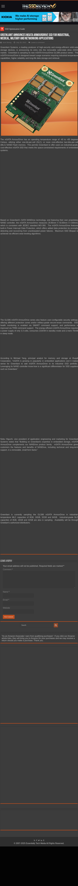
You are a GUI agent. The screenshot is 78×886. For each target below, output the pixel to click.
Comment (8, 569)
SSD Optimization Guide (15, 29)
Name (6, 592)
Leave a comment (38, 42)
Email (6, 600)
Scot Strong (7, 42)
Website (6, 608)
